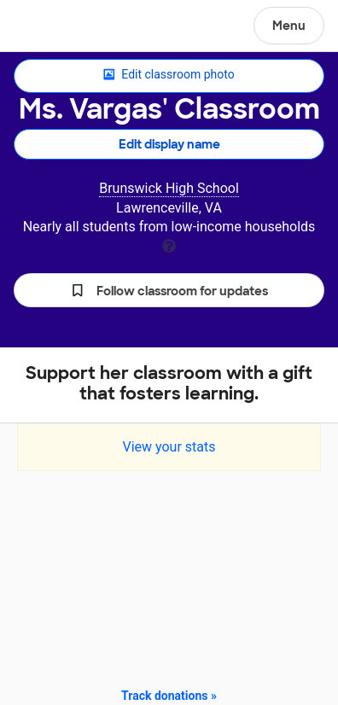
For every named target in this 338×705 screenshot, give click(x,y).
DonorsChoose (54, 27)
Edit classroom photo (168, 75)
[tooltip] (169, 244)
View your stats (168, 447)
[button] (169, 290)
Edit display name (169, 144)
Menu (289, 25)
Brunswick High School (169, 188)
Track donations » (169, 695)
